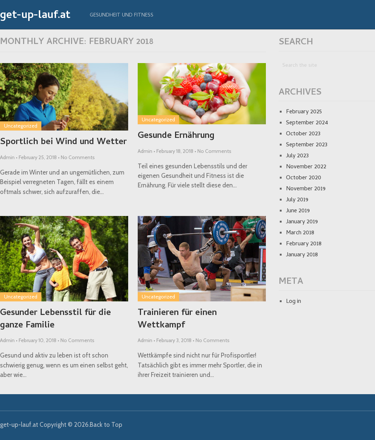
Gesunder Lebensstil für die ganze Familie (55, 319)
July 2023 (297, 156)
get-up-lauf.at (35, 16)
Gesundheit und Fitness (121, 15)
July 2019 (297, 200)
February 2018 (304, 244)
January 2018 (302, 255)
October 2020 (303, 178)
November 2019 (306, 189)
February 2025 (304, 112)
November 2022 (306, 167)
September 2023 (306, 145)
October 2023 (303, 134)
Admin (7, 157)
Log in (293, 302)
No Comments (78, 157)
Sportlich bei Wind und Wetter (63, 142)
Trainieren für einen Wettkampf (177, 319)
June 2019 (298, 211)
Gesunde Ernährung (176, 136)
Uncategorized (20, 125)
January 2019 (302, 222)
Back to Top (106, 424)
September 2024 (307, 123)
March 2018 (300, 233)
